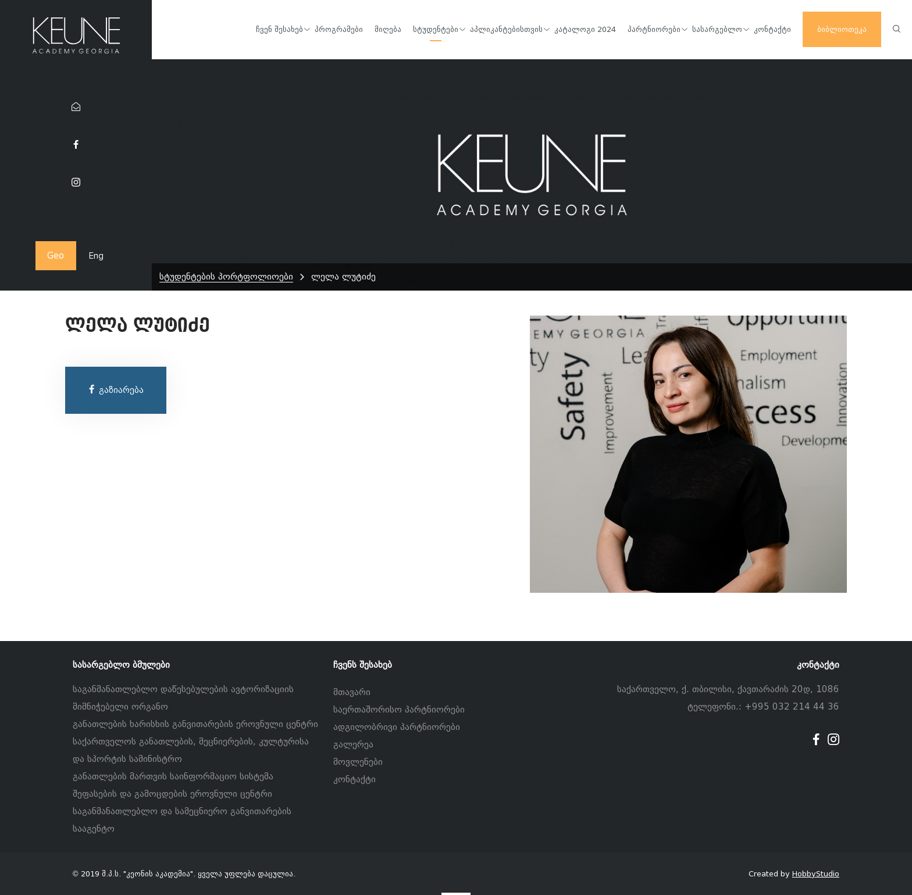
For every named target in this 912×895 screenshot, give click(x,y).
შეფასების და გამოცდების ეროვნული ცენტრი (172, 794)
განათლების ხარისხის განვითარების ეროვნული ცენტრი (195, 724)
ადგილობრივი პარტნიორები (396, 727)
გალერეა (353, 744)
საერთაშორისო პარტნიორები (399, 709)
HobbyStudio (815, 874)
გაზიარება (115, 390)
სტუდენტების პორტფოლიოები (226, 276)
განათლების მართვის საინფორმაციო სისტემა (173, 776)
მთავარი (351, 692)
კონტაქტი (354, 779)
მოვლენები (358, 762)
